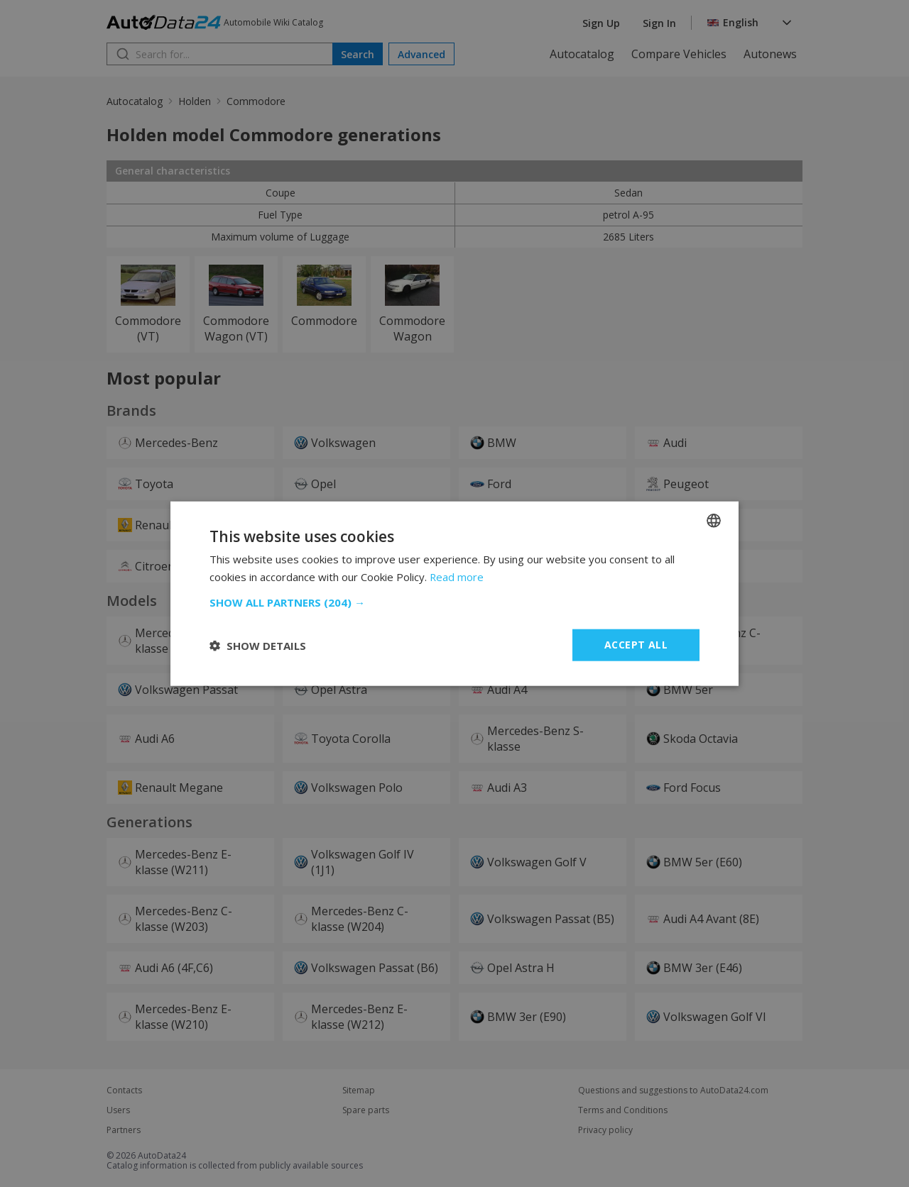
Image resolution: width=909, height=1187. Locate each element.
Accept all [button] (636, 644)
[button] (454, 602)
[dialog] (454, 593)
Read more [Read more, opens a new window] (457, 576)
